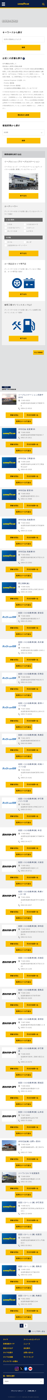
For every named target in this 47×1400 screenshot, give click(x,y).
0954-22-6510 (26, 408)
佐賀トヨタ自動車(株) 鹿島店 (31, 990)
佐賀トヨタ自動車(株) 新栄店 (31, 613)
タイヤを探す (8, 1353)
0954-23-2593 (26, 563)
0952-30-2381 (26, 1182)
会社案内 (27, 1348)
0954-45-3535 (26, 469)
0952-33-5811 (26, 1245)
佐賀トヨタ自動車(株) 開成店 (31, 1083)
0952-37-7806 (26, 1152)
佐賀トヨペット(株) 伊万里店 (31, 1202)
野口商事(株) (23, 583)
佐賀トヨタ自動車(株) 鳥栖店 (31, 735)
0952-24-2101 (26, 682)
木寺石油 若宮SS (25, 490)
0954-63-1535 (26, 1275)
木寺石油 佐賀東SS (26, 429)
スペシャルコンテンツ (32, 1339)
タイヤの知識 (8, 1357)
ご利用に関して (31, 1391)
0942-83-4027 (26, 905)
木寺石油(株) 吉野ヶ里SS (29, 1141)
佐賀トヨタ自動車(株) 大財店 (31, 862)
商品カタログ (8, 1348)
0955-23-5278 (26, 1062)
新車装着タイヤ (9, 1344)
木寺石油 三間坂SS (26, 458)
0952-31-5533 (26, 653)
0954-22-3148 (26, 531)
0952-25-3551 (26, 621)
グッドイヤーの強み (10, 1361)
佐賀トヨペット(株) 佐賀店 (30, 1234)
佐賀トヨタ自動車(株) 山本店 (31, 1112)
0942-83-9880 (26, 743)
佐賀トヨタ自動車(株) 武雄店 (31, 958)
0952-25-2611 (26, 438)
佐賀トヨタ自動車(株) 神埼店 (31, 926)
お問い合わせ (28, 1353)
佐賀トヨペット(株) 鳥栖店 (30, 1296)
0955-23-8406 (26, 1214)
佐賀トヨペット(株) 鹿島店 (30, 1266)
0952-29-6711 (26, 871)
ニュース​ (27, 1344)
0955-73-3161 (26, 1027)
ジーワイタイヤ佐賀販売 (28, 1173)
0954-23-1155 (26, 969)
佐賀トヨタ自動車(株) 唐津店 (31, 1019)
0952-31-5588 (26, 499)
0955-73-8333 (26, 714)
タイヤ (5, 1339)
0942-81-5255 (26, 1304)
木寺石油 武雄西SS (26, 520)
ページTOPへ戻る (37, 1331)
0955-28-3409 (26, 592)
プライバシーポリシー (17, 1391)
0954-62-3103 (26, 998)
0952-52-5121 (26, 937)
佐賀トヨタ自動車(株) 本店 (30, 830)
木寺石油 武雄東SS (26, 552)
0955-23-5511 (26, 809)
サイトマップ (28, 1357)
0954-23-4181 (26, 778)
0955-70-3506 (26, 1120)
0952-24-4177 (26, 841)
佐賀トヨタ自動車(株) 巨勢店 (31, 674)
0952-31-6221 (26, 1091)
